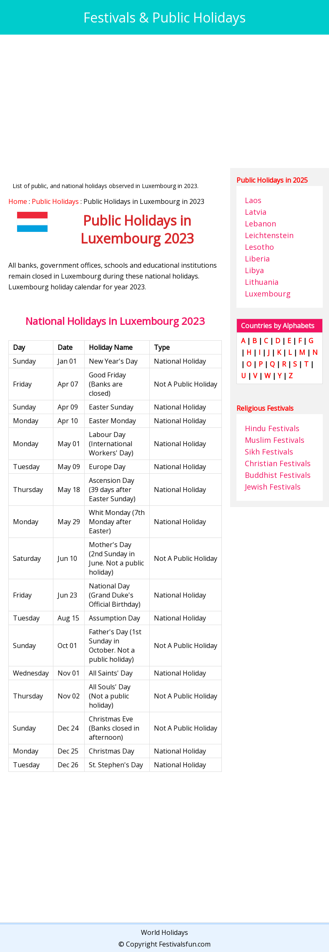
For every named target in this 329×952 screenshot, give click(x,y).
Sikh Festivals (269, 452)
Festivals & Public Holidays (164, 17)
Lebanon (260, 224)
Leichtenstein (269, 235)
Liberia (257, 259)
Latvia (255, 212)
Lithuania (262, 282)
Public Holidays (55, 201)
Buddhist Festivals (278, 475)
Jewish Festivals (273, 487)
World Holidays (164, 932)
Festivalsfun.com (185, 944)
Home (17, 201)
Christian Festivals (278, 463)
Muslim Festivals (274, 440)
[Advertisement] (164, 101)
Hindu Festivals (272, 428)
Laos (253, 200)
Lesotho (259, 247)
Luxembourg (268, 294)
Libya (254, 270)
